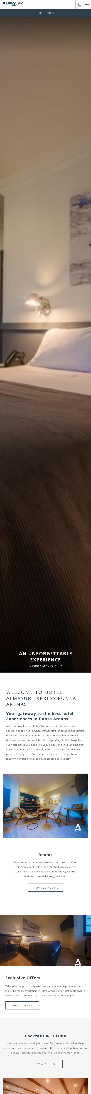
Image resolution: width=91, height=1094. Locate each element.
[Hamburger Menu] (87, 4)
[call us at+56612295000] (79, 4)
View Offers (22, 1005)
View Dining (45, 1064)
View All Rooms (45, 887)
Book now (45, 13)
